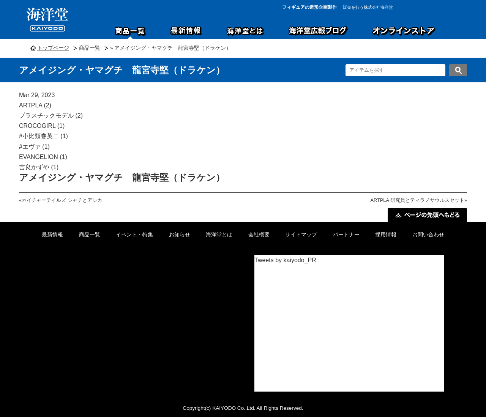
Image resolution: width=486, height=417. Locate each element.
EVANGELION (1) (43, 157)
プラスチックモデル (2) (51, 115)
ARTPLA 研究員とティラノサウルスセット (417, 200)
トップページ (53, 48)
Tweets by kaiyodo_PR (285, 260)
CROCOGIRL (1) (42, 126)
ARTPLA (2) (35, 105)
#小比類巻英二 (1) (43, 136)
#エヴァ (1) (34, 146)
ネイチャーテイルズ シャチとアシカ (62, 200)
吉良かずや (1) (38, 167)
